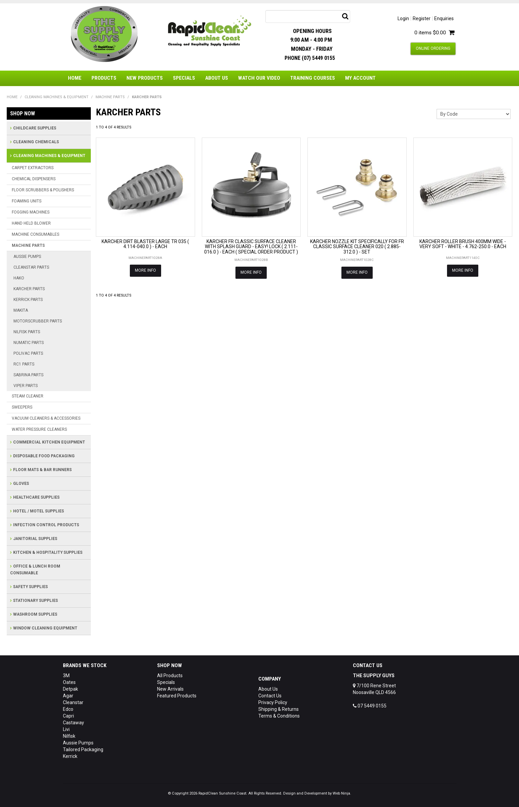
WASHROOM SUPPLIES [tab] (35, 614)
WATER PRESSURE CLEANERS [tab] (39, 429)
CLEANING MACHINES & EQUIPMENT (56, 97)
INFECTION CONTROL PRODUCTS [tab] (46, 525)
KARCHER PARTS (29, 288)
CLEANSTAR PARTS (31, 267)
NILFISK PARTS (26, 332)
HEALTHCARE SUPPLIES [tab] (36, 497)
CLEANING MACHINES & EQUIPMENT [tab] (49, 155)
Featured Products (176, 695)
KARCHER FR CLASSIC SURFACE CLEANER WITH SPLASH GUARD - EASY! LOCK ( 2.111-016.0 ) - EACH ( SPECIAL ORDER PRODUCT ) (251, 247)
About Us (216, 78)
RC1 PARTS (23, 364)
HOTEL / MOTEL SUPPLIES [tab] (38, 511)
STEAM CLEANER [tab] (27, 396)
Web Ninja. (342, 793)
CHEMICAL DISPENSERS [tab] (33, 179)
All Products (170, 675)
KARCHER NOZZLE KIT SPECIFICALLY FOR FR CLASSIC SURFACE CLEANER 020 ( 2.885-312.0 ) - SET (357, 247)
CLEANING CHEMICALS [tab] (36, 142)
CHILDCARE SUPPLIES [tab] (34, 128)
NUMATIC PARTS (28, 342)
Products (103, 78)
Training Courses (312, 78)
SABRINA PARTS (28, 375)
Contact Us (270, 695)
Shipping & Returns (278, 709)
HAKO (18, 278)
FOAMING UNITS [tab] (26, 201)
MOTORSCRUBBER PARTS (37, 321)
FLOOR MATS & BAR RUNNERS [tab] (42, 469)
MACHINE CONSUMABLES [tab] (35, 234)
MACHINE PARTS (110, 97)
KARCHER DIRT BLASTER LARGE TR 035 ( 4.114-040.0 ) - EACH (145, 244)
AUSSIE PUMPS (27, 256)
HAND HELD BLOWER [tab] (31, 223)
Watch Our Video (259, 78)
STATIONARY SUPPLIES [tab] (35, 600)
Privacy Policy (272, 702)
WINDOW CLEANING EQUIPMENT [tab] (45, 628)
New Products (144, 78)
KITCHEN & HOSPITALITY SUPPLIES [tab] (47, 552)
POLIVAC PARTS (28, 353)
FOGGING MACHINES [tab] (30, 212)
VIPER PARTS (25, 385)
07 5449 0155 (369, 705)
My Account (360, 78)
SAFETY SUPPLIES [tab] (30, 586)
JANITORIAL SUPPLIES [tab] (35, 538)
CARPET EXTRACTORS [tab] (32, 167)
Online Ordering (433, 48)
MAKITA (20, 310)
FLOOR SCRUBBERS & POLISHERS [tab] (43, 190)
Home (74, 78)
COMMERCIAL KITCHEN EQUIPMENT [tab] (49, 442)
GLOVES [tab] (21, 483)
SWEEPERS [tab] (22, 407)
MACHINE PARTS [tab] (28, 245)
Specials (184, 78)
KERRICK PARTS (28, 299)
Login (403, 18)
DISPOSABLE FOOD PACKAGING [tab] (44, 456)
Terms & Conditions (279, 716)
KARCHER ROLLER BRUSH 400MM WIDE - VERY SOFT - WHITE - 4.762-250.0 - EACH (462, 244)
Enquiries (444, 18)
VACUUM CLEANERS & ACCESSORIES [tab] (46, 418)
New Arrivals (170, 689)
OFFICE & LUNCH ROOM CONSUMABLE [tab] (35, 569)
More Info (145, 270)
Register (422, 18)
